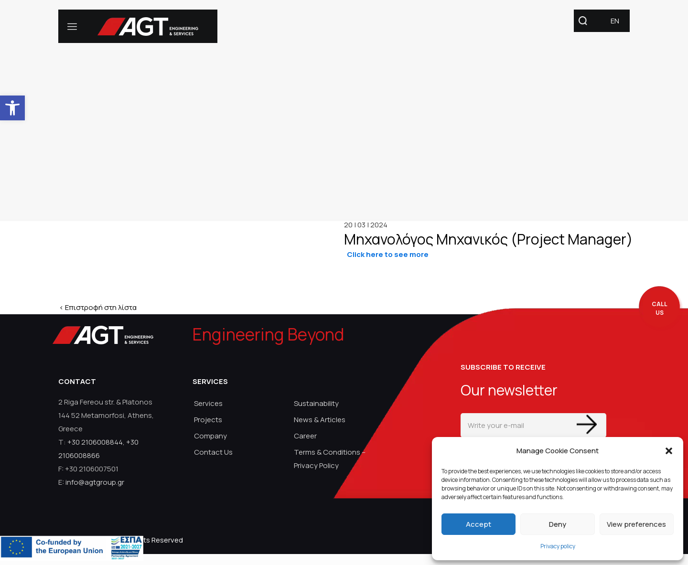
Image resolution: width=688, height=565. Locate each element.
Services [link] (208, 403)
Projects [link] (208, 420)
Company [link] (210, 436)
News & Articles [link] (319, 420)
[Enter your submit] (587, 424)
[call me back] (659, 309)
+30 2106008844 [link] (95, 442)
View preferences (636, 524)
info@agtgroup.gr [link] (94, 482)
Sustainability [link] (316, 403)
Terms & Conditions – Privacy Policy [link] (330, 458)
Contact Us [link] (213, 452)
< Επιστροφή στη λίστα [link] (98, 307)
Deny (557, 524)
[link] (12, 108)
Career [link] (305, 436)
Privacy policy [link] (557, 546)
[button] (669, 451)
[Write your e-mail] (533, 425)
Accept (478, 524)
